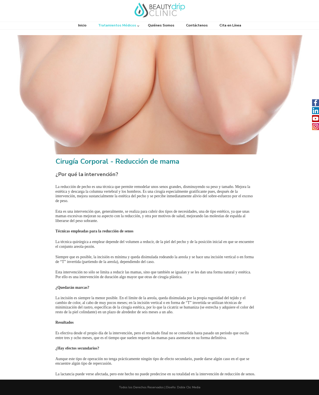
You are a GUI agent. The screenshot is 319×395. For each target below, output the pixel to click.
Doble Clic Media (188, 387)
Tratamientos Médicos (117, 25)
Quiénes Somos (161, 25)
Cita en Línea (230, 25)
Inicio (82, 25)
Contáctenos (197, 25)
